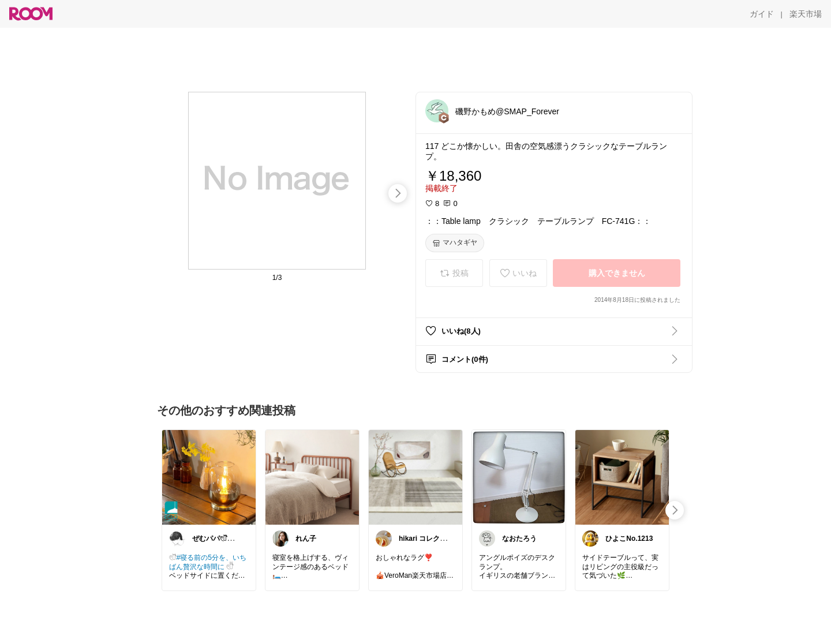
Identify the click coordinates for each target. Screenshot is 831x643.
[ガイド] (762, 14)
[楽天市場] (805, 14)
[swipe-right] (397, 193)
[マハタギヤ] (454, 243)
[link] (209, 477)
